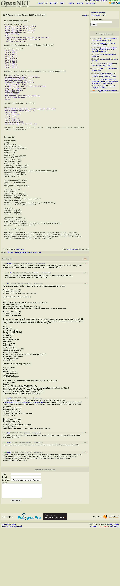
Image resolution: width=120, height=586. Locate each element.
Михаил (9, 318)
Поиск (88, 3)
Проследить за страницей (12, 584)
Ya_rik (9, 452)
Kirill (8, 487)
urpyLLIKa (20, 304)
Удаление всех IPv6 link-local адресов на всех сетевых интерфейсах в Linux (104, 49)
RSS (85, 313)
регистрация (103, 0)
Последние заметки (104, 34)
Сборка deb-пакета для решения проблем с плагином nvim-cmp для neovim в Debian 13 (105, 81)
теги (93, 3)
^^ (29, 327)
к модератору (41, 318)
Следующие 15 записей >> (107, 91)
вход (97, 0)
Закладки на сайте (9, 582)
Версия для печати (98, 15)
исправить (85, 15)
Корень (10, 307)
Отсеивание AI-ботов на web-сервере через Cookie (104, 64)
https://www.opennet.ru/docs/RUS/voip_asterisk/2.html (24, 457)
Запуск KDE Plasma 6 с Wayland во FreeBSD (104, 87)
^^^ (32, 327)
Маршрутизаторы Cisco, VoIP (25, 307)
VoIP (39, 307)
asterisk (71, 304)
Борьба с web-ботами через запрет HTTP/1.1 (103, 44)
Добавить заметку (98, 13)
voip (76, 304)
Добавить (94, 584)
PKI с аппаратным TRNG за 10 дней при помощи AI (105, 39)
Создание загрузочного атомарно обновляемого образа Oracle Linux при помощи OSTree (104, 74)
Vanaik (9, 497)
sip (68, 304)
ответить (29, 318)
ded (11, 327)
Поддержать (104, 584)
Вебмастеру (114, 584)
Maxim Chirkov (113, 582)
